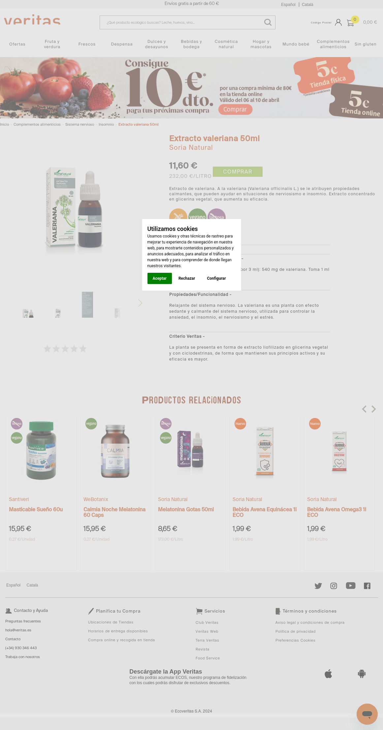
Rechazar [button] (186, 278)
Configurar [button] (216, 278)
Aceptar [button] (160, 278)
